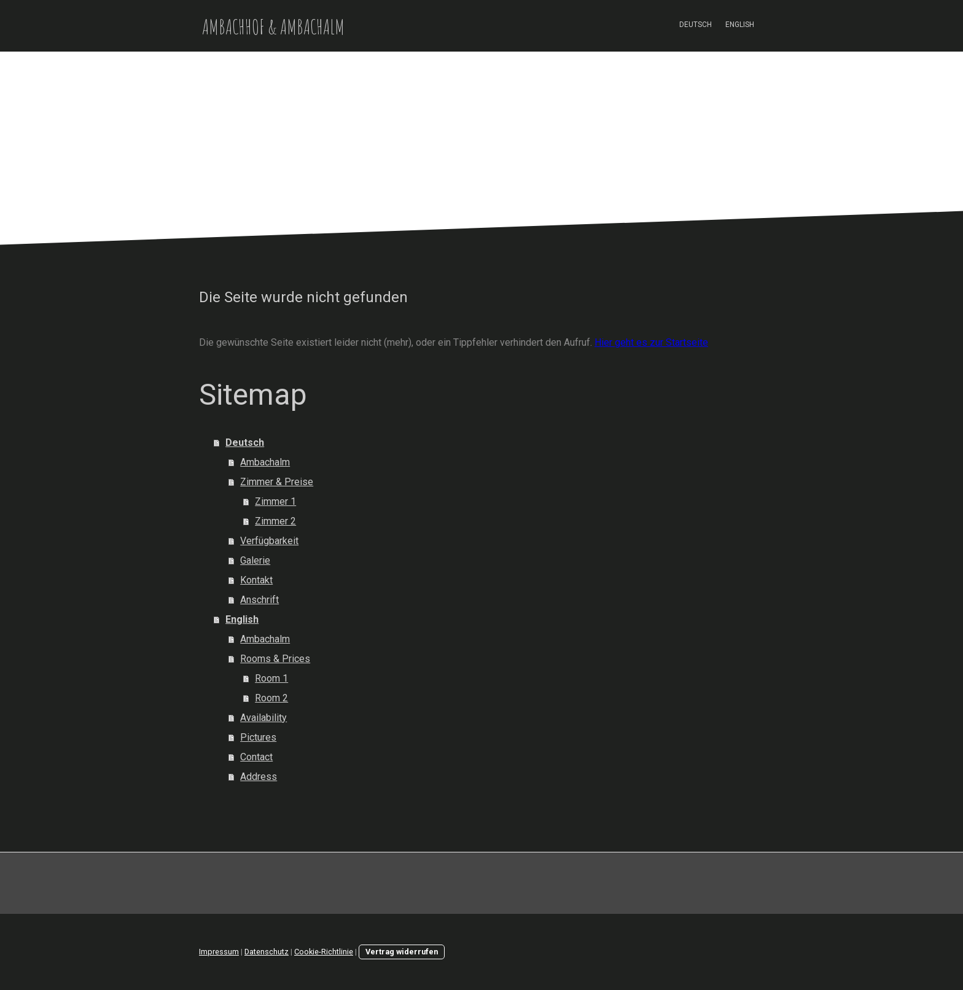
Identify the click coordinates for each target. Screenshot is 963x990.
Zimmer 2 (275, 521)
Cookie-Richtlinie (323, 951)
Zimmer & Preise (276, 482)
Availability (263, 717)
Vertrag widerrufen (401, 951)
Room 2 (271, 698)
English (739, 24)
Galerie (255, 560)
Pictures (258, 737)
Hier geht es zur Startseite (651, 342)
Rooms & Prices (275, 659)
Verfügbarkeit (269, 541)
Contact (256, 757)
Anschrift (259, 600)
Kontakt (256, 580)
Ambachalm (265, 462)
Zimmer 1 (275, 501)
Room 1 (271, 678)
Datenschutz (266, 951)
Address (258, 776)
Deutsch (695, 24)
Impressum (219, 951)
